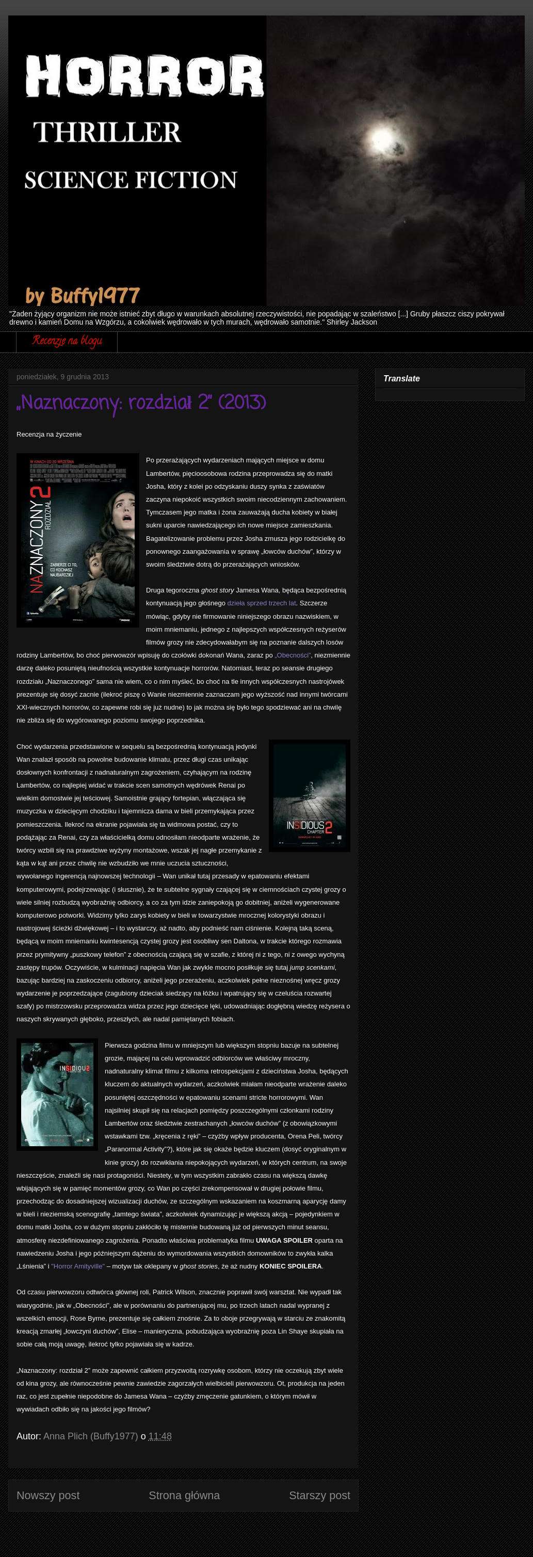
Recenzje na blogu (67, 342)
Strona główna (184, 1495)
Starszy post (319, 1495)
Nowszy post (48, 1495)
